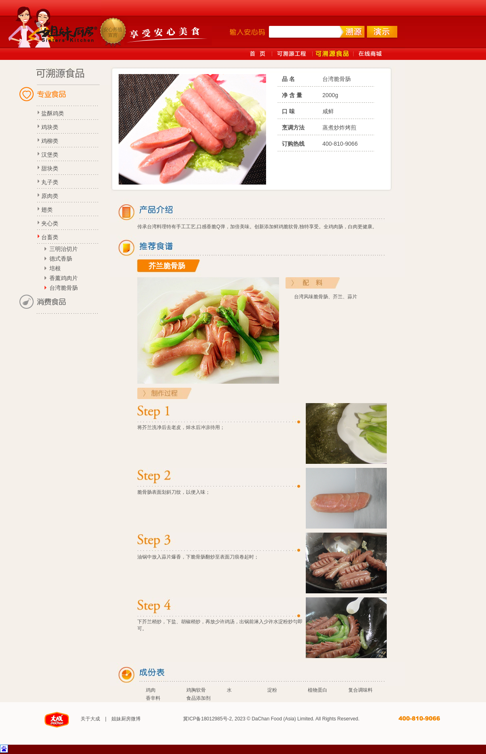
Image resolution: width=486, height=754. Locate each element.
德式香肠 (60, 258)
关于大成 (90, 719)
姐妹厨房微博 (126, 719)
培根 (55, 268)
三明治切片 (63, 249)
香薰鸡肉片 (63, 278)
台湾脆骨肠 (63, 288)
